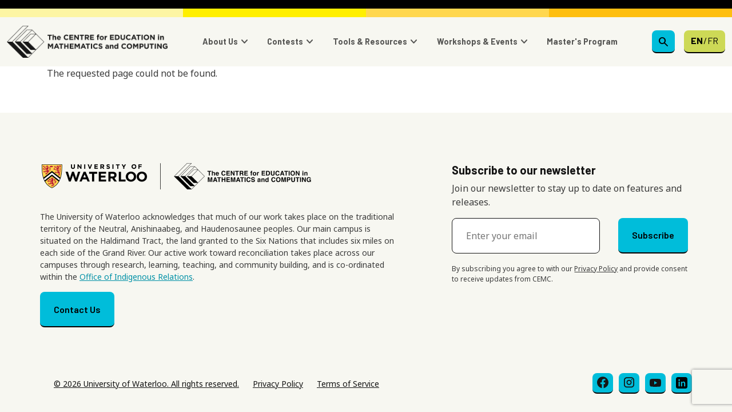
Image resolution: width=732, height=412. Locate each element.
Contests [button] (285, 41)
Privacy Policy (596, 269)
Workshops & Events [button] (477, 41)
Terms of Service (348, 383)
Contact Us (77, 309)
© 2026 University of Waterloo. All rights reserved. (146, 383)
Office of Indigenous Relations (136, 276)
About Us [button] (220, 41)
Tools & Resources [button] (370, 41)
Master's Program (582, 41)
